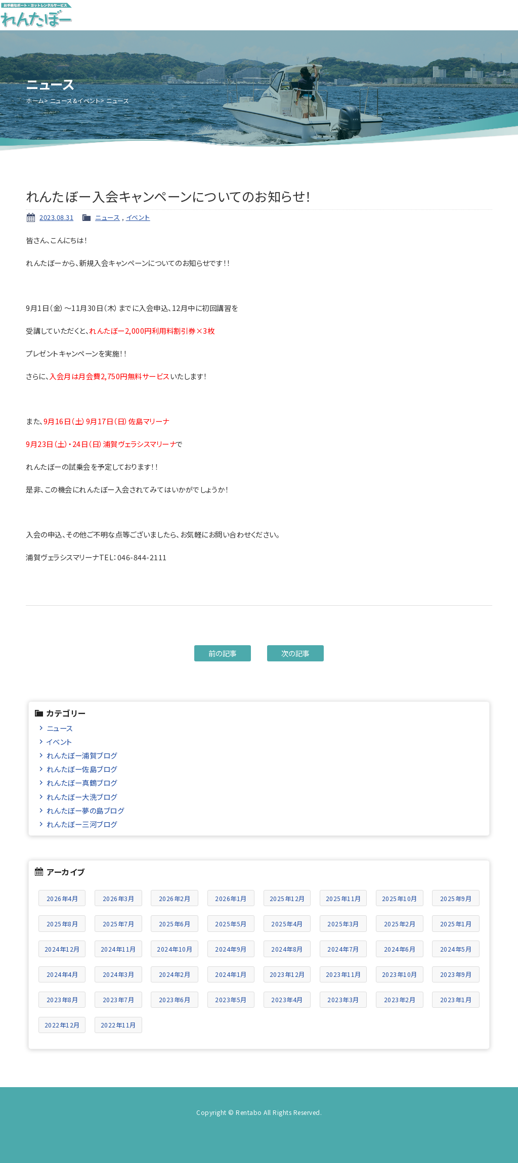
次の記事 (295, 653)
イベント (138, 217)
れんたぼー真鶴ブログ (82, 782)
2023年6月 (175, 999)
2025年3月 (343, 923)
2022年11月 (118, 1024)
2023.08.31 (56, 217)
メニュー (503, 15)
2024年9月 (231, 949)
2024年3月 (119, 974)
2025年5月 (231, 923)
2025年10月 (399, 898)
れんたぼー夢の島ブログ (85, 810)
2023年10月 (399, 974)
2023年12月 (287, 974)
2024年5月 (456, 949)
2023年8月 (62, 999)
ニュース (107, 217)
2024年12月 (62, 949)
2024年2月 (175, 974)
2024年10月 (174, 949)
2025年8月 (62, 923)
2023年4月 (287, 999)
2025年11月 (343, 898)
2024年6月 (400, 949)
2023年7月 (119, 999)
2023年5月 (231, 999)
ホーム (35, 100)
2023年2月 (400, 999)
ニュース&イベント (75, 100)
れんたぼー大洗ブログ (82, 796)
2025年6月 (175, 923)
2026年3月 (119, 898)
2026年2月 (175, 898)
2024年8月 (287, 949)
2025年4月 (287, 923)
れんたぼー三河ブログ (82, 824)
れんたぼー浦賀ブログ (82, 755)
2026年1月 (231, 898)
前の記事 (222, 653)
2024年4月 (62, 974)
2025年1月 (456, 923)
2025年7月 (119, 923)
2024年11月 (118, 949)
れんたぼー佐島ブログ (82, 769)
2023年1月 (456, 999)
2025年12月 (287, 898)
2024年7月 (343, 949)
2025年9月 (456, 898)
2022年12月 (62, 1024)
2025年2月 (400, 923)
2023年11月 (343, 974)
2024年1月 (231, 974)
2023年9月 (456, 974)
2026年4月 (62, 898)
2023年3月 (343, 999)
